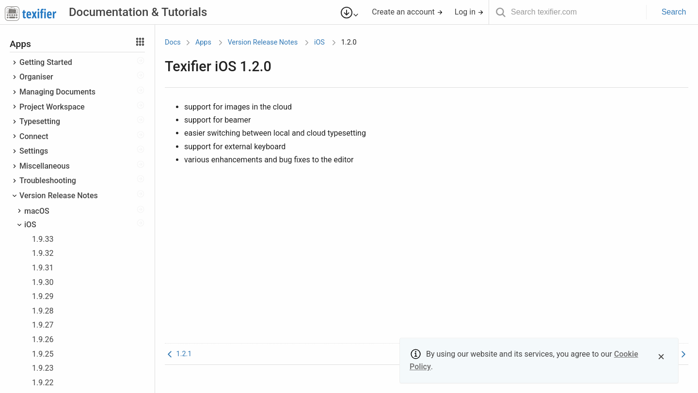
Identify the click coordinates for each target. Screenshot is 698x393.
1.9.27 (42, 325)
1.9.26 (42, 339)
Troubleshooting (47, 180)
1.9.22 (42, 382)
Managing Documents (57, 91)
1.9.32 (42, 253)
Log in (469, 11)
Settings (33, 151)
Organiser (36, 76)
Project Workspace (52, 106)
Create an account (407, 11)
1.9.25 (42, 354)
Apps (203, 42)
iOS (30, 224)
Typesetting (39, 121)
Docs (173, 42)
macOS (36, 211)
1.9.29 (42, 296)
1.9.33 (42, 239)
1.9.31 (42, 267)
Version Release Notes (58, 195)
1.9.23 (42, 368)
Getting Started (45, 62)
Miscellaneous (44, 166)
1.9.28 (42, 310)
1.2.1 (178, 354)
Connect (33, 136)
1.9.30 (42, 282)
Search (674, 12)
